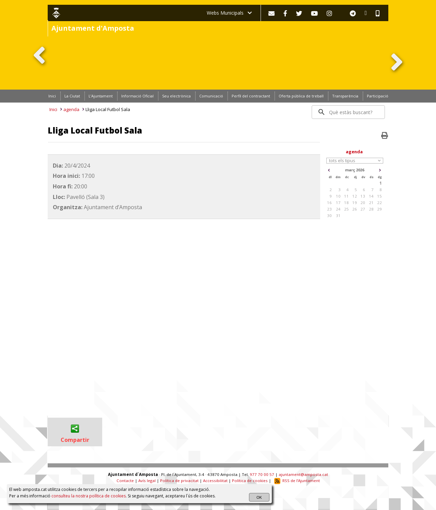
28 (371, 209)
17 (338, 202)
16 (329, 202)
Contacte (125, 480)
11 (346, 196)
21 (371, 202)
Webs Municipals (229, 12)
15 (379, 196)
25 (346, 209)
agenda (71, 109)
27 (362, 209)
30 (329, 215)
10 (338, 196)
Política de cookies (250, 480)
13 (362, 196)
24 (338, 209)
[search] (348, 112)
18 (346, 202)
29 (379, 209)
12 (354, 196)
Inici (53, 109)
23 (329, 209)
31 (338, 215)
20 (362, 202)
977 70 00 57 (262, 474)
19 (354, 202)
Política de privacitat (179, 480)
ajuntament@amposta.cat (303, 474)
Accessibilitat (215, 480)
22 (379, 202)
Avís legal (147, 480)
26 (354, 209)
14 (371, 196)
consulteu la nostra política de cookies (88, 496)
